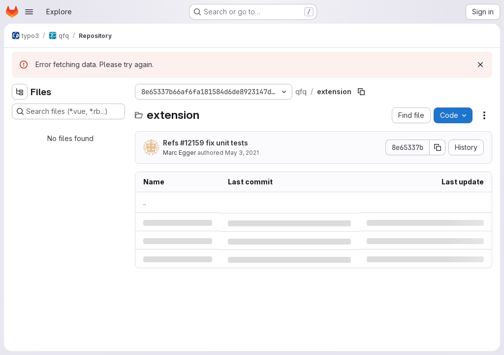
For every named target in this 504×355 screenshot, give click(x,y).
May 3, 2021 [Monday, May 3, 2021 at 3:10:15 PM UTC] (242, 152)
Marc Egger (179, 152)
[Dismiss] (480, 65)
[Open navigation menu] (29, 12)
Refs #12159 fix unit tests (205, 143)
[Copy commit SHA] (437, 147)
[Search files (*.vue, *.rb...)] (68, 111)
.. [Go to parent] (144, 202)
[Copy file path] (361, 92)
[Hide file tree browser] (20, 92)
